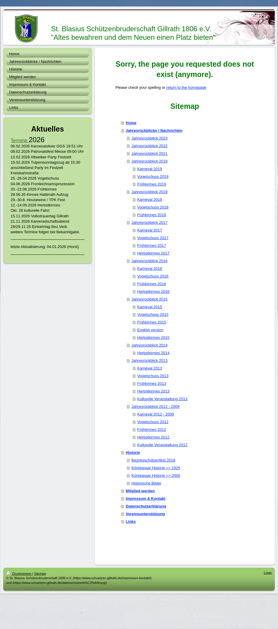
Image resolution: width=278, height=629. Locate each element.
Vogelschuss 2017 (153, 238)
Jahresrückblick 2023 (150, 138)
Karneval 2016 (149, 268)
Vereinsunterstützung (145, 514)
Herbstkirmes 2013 (153, 391)
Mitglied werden (140, 491)
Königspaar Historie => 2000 (156, 475)
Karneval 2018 (149, 199)
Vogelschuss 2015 (153, 314)
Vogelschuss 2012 (153, 422)
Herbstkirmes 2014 (153, 353)
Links (131, 521)
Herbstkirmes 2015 (153, 337)
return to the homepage (186, 87)
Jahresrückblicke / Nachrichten (154, 130)
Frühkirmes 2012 (151, 429)
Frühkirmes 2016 (151, 284)
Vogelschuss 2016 (153, 276)
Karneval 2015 (149, 307)
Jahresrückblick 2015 (150, 299)
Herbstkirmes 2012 (153, 437)
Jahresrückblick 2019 (150, 161)
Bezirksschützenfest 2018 (153, 460)
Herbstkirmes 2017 (153, 253)
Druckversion (19, 573)
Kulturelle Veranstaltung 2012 (162, 445)
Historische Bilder (146, 483)
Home (131, 123)
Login (268, 572)
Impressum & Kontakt (145, 498)
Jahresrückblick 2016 (150, 261)
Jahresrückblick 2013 (150, 360)
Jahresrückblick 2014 (150, 345)
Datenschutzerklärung (146, 506)
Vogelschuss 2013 (153, 376)
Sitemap (40, 573)
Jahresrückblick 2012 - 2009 (156, 406)
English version (150, 330)
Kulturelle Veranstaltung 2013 (162, 399)
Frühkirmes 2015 (151, 322)
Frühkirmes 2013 (151, 383)
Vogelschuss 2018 (153, 207)
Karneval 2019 (149, 169)
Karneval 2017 (149, 230)
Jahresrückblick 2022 (150, 146)
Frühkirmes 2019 (151, 184)
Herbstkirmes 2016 (153, 291)
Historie (133, 452)
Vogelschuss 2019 (153, 176)
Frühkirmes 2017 (151, 245)
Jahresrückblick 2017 (150, 222)
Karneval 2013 (149, 368)
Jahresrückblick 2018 (150, 192)
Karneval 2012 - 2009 (155, 414)
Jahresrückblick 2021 (150, 153)
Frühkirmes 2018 (151, 215)
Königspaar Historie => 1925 (156, 468)
